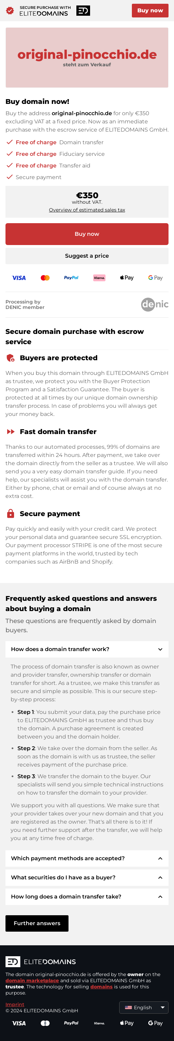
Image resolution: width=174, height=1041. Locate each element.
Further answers (37, 923)
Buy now (150, 10)
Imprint (14, 1004)
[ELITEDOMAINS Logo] (87, 962)
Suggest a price (87, 256)
